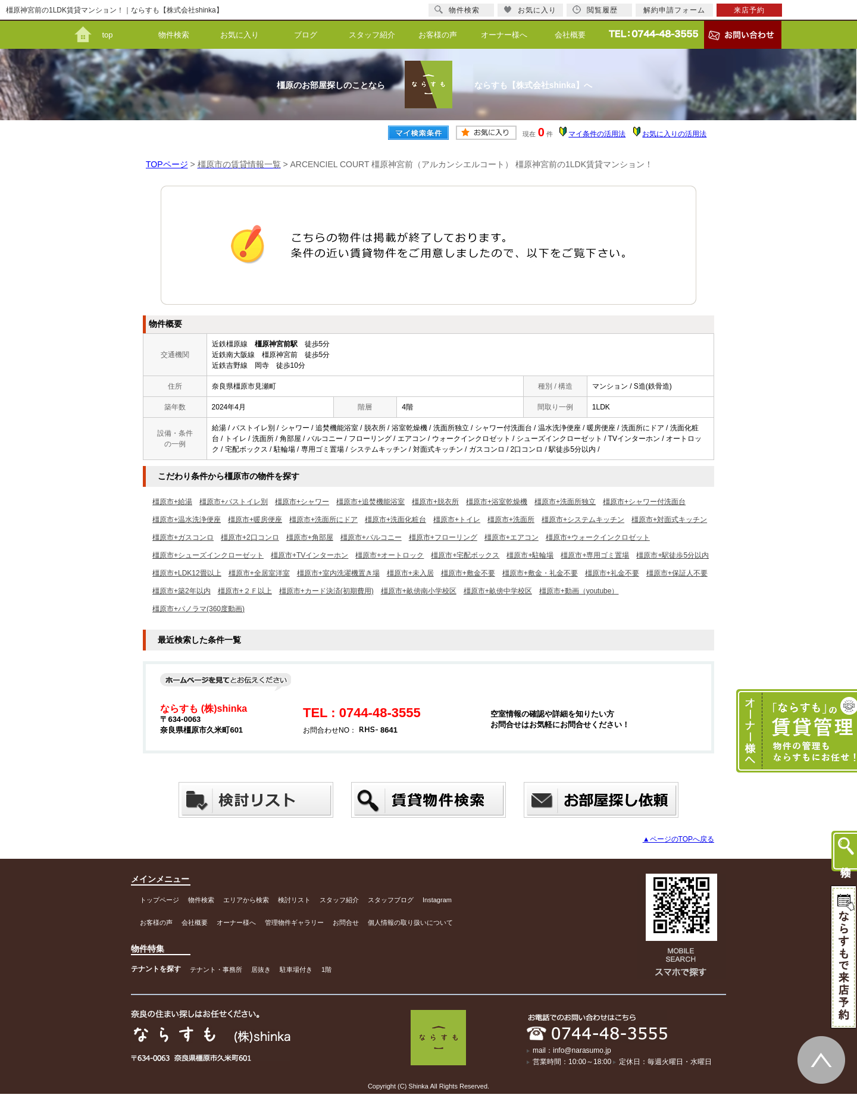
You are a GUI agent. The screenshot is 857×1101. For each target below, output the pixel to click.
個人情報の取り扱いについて (410, 922)
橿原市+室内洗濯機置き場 (338, 573)
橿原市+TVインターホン (309, 555)
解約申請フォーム (674, 10)
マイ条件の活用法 (596, 134)
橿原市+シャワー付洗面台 (644, 502)
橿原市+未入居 (410, 573)
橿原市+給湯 (172, 502)
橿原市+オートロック (389, 555)
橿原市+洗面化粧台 (395, 519)
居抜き (261, 969)
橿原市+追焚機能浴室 (370, 502)
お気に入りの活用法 (674, 134)
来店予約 (749, 10)
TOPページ (167, 164)
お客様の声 (437, 34)
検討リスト (294, 899)
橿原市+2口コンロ (250, 537)
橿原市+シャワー (302, 502)
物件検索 (173, 34)
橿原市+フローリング (443, 537)
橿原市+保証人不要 (677, 573)
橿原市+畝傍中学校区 (498, 591)
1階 (326, 969)
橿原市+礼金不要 (612, 573)
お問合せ (346, 922)
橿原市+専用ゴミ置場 (595, 555)
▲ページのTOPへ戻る (678, 839)
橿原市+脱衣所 (435, 502)
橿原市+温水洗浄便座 (186, 519)
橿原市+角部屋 (309, 537)
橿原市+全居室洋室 (259, 573)
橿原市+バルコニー (371, 537)
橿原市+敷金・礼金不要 (540, 573)
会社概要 (570, 34)
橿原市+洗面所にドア (323, 519)
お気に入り (239, 34)
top (107, 34)
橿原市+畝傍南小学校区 (418, 591)
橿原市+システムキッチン (583, 519)
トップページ (159, 899)
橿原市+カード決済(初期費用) (326, 591)
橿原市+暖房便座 (255, 519)
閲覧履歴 (595, 9)
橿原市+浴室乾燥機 (496, 502)
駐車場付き (296, 969)
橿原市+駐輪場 (529, 555)
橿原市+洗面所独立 (565, 502)
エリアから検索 (246, 899)
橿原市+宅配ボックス (465, 555)
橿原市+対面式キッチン (669, 519)
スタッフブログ (391, 899)
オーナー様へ (504, 34)
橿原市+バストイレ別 (233, 502)
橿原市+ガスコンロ (183, 537)
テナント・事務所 (216, 969)
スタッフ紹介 (372, 34)
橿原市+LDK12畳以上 (186, 573)
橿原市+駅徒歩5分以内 (672, 555)
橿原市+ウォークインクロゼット (598, 537)
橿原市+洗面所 (510, 519)
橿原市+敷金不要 (468, 573)
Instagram (437, 899)
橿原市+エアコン (511, 537)
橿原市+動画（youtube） (579, 591)
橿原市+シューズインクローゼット (208, 555)
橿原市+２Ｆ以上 (245, 591)
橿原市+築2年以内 (181, 591)
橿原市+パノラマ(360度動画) (198, 609)
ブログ (305, 34)
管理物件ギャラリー (294, 922)
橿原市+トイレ (456, 519)
